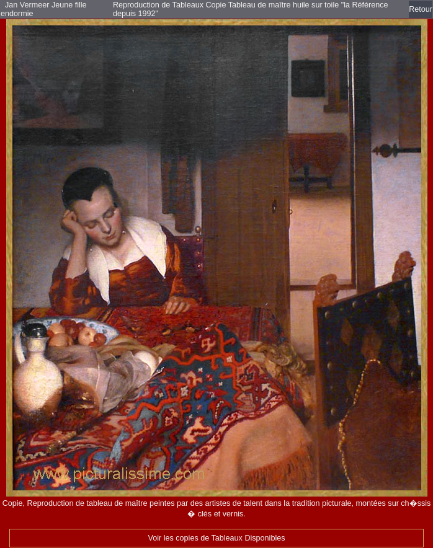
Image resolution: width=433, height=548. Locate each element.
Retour (420, 9)
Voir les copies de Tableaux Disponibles (216, 538)
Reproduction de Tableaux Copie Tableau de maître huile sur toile (227, 5)
